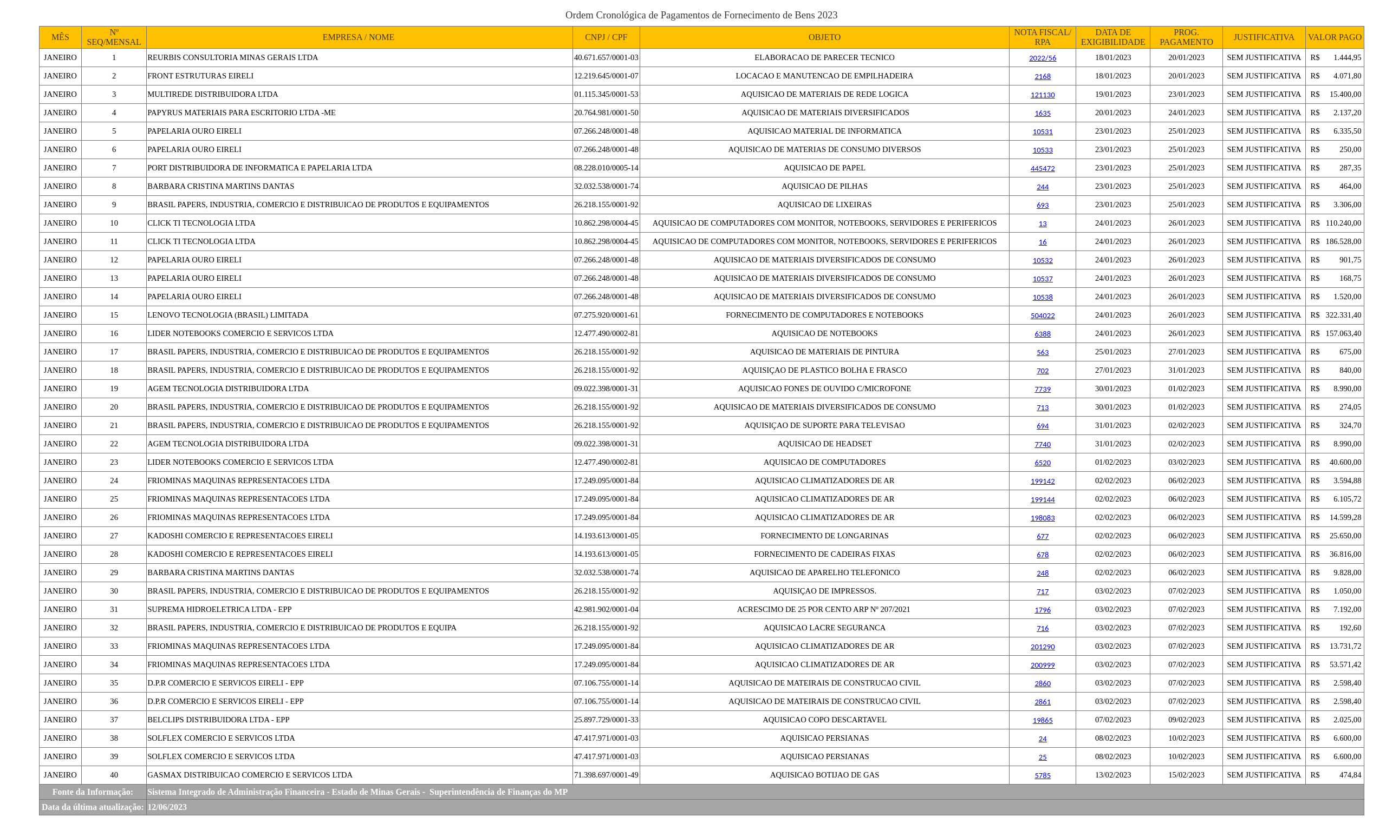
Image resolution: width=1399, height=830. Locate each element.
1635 (1042, 113)
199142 (1043, 481)
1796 (1042, 610)
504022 (1043, 315)
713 (1043, 407)
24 (1043, 738)
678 (1043, 554)
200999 (1043, 665)
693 (1043, 205)
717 (1043, 591)
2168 (1042, 76)
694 (1043, 426)
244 (1043, 187)
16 (1043, 242)
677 (1043, 536)
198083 (1043, 518)
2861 (1042, 702)
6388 (1042, 334)
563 (1043, 352)
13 (1043, 223)
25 (1043, 757)
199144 (1043, 499)
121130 (1043, 95)
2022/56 (1042, 58)
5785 (1042, 775)
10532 (1043, 260)
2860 (1042, 683)
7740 (1042, 444)
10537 (1043, 279)
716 (1043, 628)
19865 (1043, 720)
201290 (1043, 646)
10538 (1043, 297)
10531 (1043, 131)
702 (1043, 371)
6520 (1042, 462)
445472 (1043, 168)
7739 (1042, 389)
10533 (1043, 150)
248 (1043, 573)
